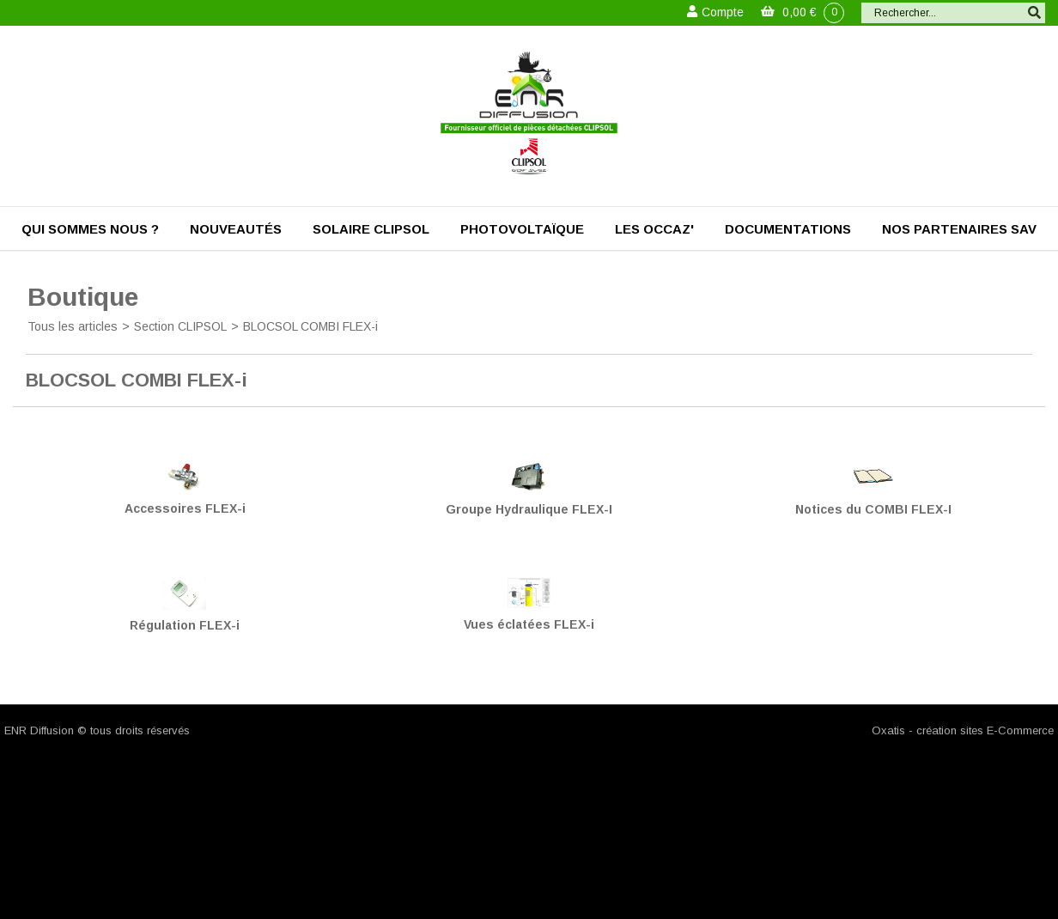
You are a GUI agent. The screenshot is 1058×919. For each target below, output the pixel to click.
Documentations (788, 229)
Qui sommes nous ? (90, 229)
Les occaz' (654, 229)
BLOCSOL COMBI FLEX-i (310, 326)
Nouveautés (236, 229)
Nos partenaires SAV (959, 229)
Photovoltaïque (522, 229)
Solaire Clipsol (371, 229)
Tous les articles (72, 326)
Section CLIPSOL (180, 326)
